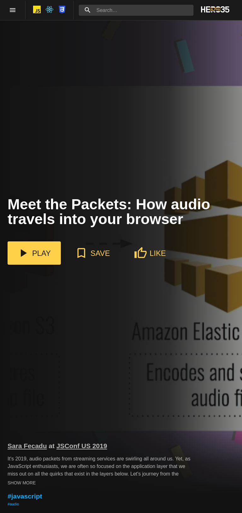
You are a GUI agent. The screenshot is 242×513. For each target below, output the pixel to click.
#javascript (25, 496)
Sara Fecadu (27, 445)
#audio (13, 504)
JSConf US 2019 (81, 445)
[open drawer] (12, 10)
